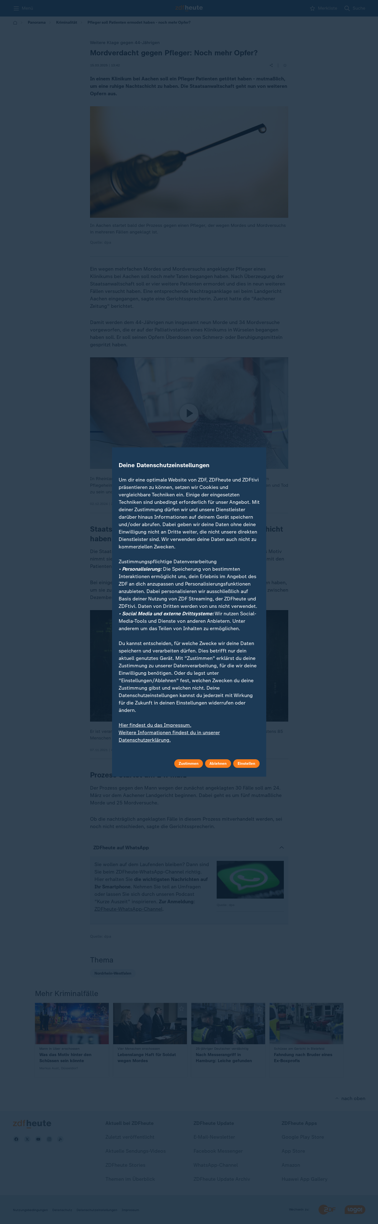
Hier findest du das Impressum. (155, 725)
